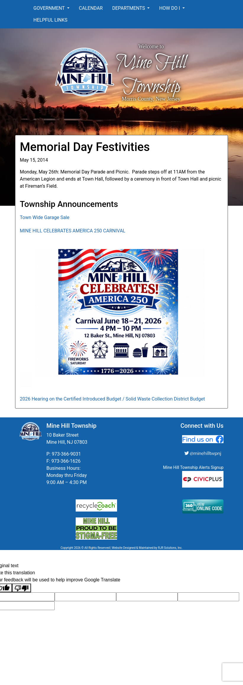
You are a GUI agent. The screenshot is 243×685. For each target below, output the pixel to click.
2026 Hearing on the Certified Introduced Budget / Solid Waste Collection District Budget (112, 399)
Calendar (91, 8)
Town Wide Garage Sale (44, 217)
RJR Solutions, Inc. (170, 547)
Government (49, 8)
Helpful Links (50, 20)
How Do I (170, 8)
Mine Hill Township (151, 75)
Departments (129, 8)
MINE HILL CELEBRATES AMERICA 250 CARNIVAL (72, 231)
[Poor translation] (21, 588)
